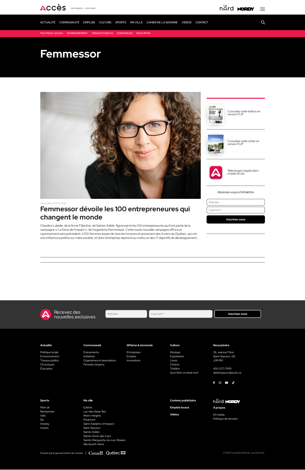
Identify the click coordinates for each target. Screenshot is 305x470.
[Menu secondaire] (262, 9)
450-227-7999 (222, 369)
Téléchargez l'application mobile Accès (243, 172)
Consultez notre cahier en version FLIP (243, 143)
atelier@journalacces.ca (227, 373)
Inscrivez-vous (235, 220)
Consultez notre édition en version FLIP (243, 113)
